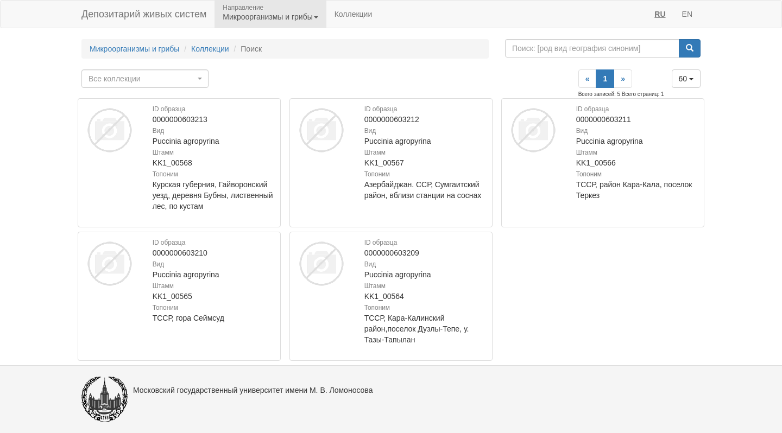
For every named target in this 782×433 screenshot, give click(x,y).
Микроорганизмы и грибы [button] (270, 16)
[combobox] (145, 78)
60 (686, 78)
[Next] (623, 78)
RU (659, 14)
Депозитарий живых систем (143, 14)
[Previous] (587, 78)
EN (687, 14)
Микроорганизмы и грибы (134, 48)
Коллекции (354, 14)
